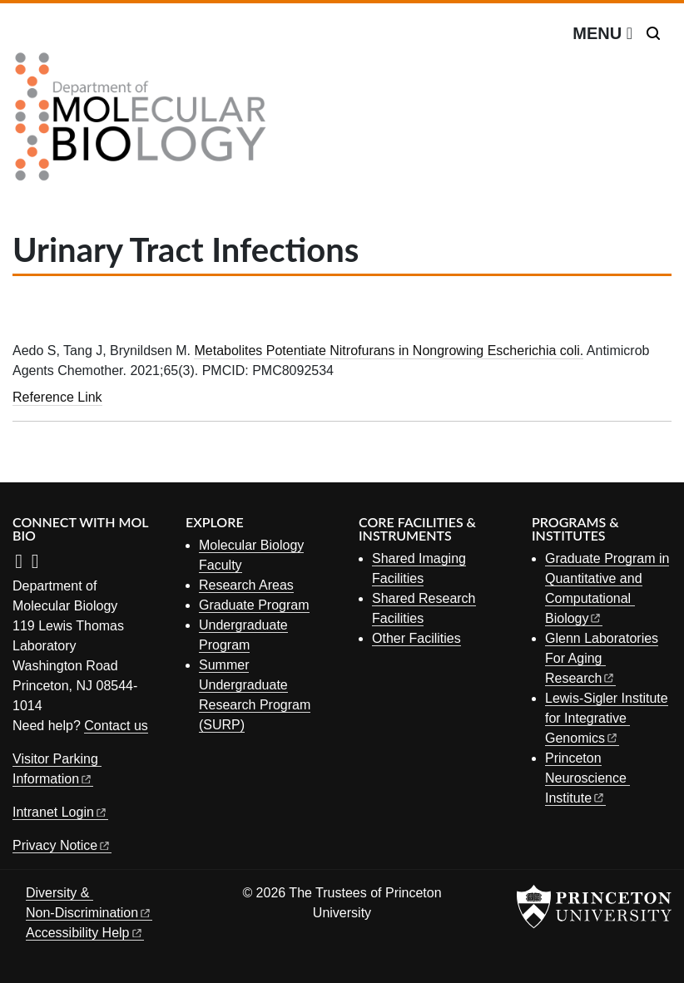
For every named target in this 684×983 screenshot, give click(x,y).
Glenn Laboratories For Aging (601, 658)
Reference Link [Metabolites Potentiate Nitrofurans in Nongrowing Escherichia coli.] (57, 397)
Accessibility (85, 933)
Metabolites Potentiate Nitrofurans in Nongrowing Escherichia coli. (388, 350)
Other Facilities (416, 638)
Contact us (115, 726)
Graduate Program (254, 605)
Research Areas (246, 585)
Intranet (60, 812)
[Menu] (602, 33)
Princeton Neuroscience (587, 778)
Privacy (62, 845)
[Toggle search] (653, 33)
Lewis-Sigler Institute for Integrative (606, 718)
